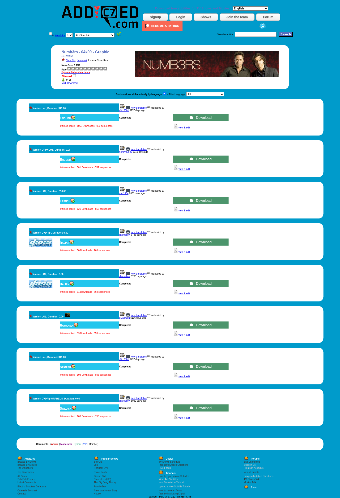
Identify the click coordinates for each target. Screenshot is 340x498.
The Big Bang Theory (105, 482)
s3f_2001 (124, 110)
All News (22, 476)
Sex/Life (98, 462)
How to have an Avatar (170, 490)
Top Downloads (25, 472)
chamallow (124, 235)
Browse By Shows (27, 462)
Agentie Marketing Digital (172, 493)
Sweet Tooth (100, 472)
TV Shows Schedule (169, 462)
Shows (205, 17)
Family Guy (100, 486)
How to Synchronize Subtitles (174, 476)
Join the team (237, 17)
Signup (155, 17)
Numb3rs (71, 60)
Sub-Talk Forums (26, 479)
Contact (21, 493)
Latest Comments (26, 482)
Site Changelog (252, 462)
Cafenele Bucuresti (27, 490)
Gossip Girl (100, 476)
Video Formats (251, 472)
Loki (96, 465)
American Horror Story (105, 490)
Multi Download (69, 83)
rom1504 (123, 193)
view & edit (184, 127)
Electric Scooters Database (31, 486)
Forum (268, 17)
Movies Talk (250, 482)
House (97, 493)
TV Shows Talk (251, 479)
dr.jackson (124, 318)
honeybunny (125, 152)
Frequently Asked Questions (173, 465)
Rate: (64, 69)
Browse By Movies (27, 465)
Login (180, 17)
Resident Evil (101, 468)
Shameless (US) (102, 479)
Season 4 (82, 60)
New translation (139, 108)
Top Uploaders (25, 468)
